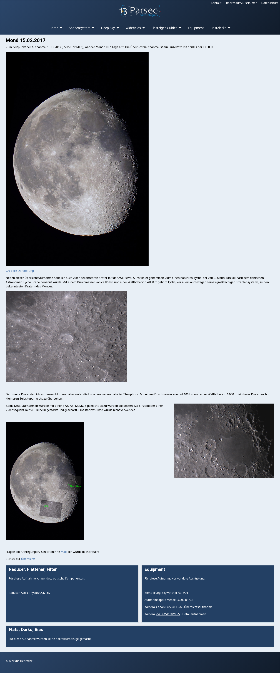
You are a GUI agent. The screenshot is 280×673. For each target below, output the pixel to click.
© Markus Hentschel (20, 661)
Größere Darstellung (20, 271)
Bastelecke (218, 28)
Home (53, 28)
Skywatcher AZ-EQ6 (175, 593)
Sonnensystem (79, 28)
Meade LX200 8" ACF (180, 600)
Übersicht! (28, 559)
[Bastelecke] (228, 27)
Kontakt (216, 3)
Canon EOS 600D (170, 607)
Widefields (133, 28)
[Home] (60, 27)
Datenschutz (269, 3)
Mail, (64, 552)
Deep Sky (108, 28)
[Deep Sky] (117, 27)
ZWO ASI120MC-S (168, 614)
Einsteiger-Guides (164, 28)
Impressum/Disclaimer (241, 3)
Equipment (196, 28)
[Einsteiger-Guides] (179, 27)
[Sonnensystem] (92, 27)
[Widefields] (143, 27)
